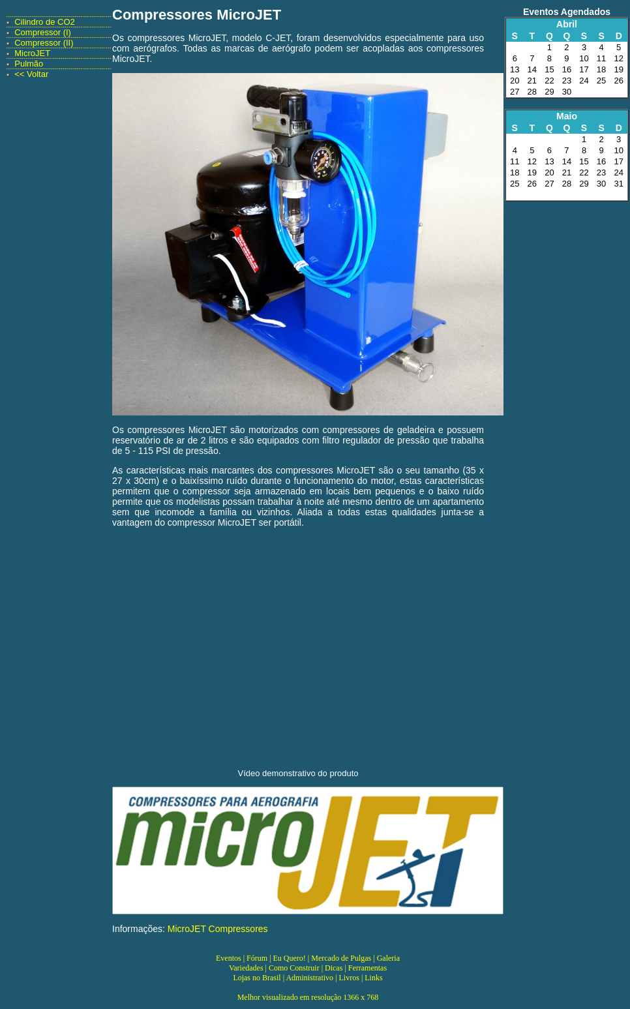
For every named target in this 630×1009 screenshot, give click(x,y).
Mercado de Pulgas (341, 958)
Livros (349, 977)
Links (373, 977)
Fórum (257, 958)
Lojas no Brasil (256, 977)
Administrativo (309, 977)
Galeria (388, 958)
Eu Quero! (289, 958)
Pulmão (28, 63)
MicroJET (32, 53)
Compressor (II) (43, 43)
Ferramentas (367, 967)
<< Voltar (31, 74)
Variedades (246, 967)
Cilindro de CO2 (44, 22)
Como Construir (294, 967)
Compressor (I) (42, 32)
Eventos (228, 958)
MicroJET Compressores (218, 929)
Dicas (333, 967)
